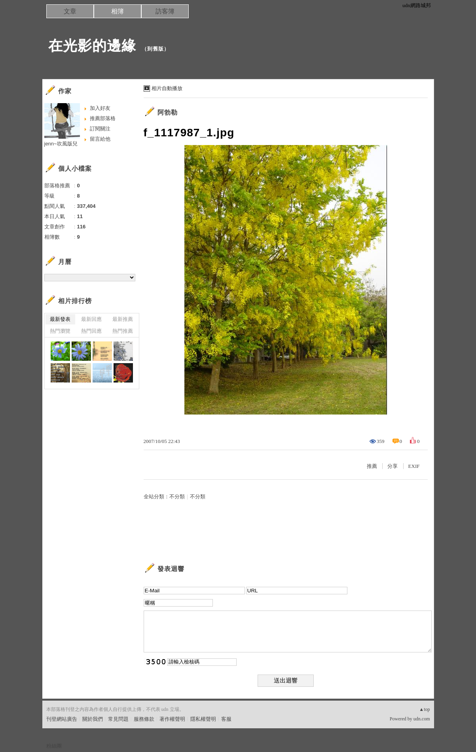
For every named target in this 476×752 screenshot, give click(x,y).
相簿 (117, 11)
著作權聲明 (172, 719)
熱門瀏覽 (60, 331)
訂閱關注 (100, 129)
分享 (392, 466)
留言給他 (100, 139)
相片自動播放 (167, 88)
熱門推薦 (122, 331)
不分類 (177, 496)
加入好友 (100, 108)
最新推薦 (122, 319)
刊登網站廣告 (61, 719)
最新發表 (60, 319)
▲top (424, 709)
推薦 (372, 466)
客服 (226, 719)
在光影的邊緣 (92, 46)
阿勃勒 (167, 112)
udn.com (421, 719)
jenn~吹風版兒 (61, 144)
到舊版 (155, 49)
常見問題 (118, 719)
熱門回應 (91, 331)
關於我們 (92, 719)
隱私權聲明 (203, 719)
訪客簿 (165, 11)
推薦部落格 (103, 118)
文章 (70, 11)
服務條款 (144, 719)
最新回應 (91, 319)
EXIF (414, 466)
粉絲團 (54, 746)
